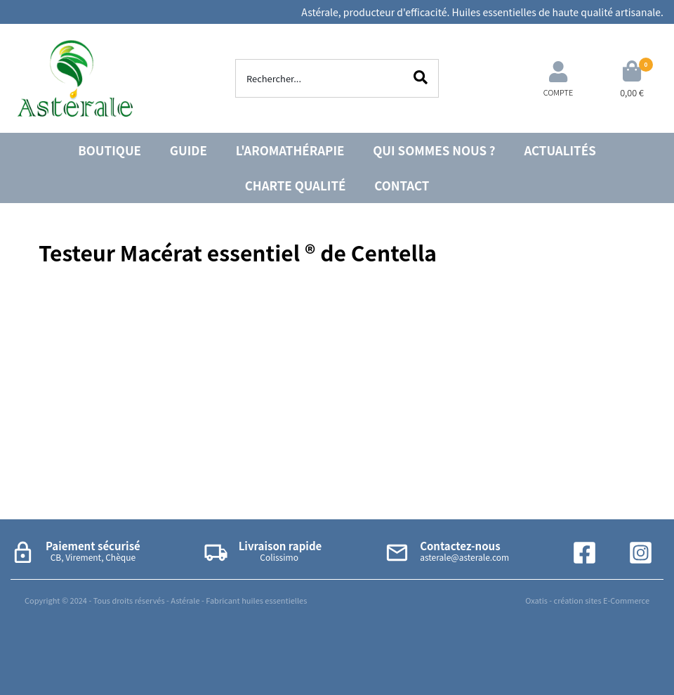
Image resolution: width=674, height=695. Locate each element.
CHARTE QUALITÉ (295, 185)
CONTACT (401, 185)
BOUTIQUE (109, 150)
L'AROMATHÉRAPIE (290, 150)
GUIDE (188, 150)
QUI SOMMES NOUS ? (434, 150)
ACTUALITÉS (559, 150)
